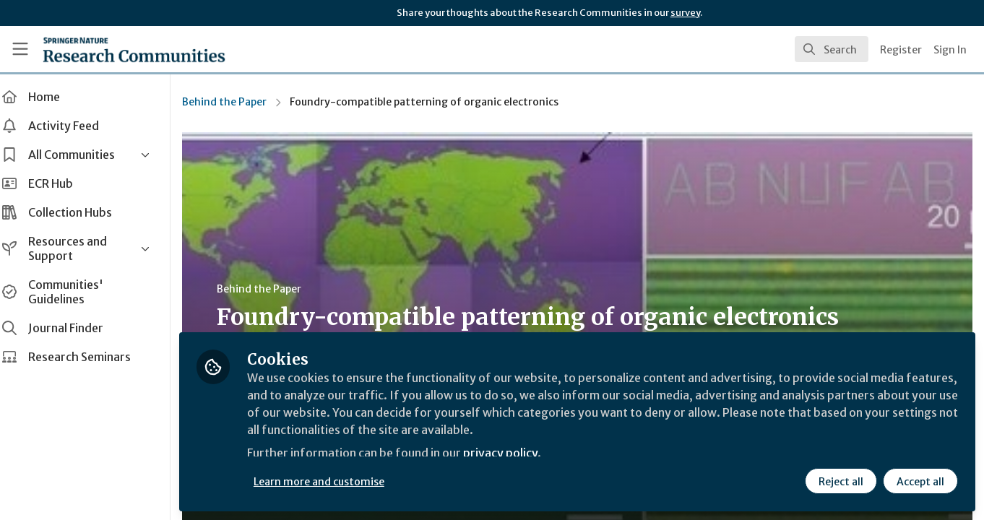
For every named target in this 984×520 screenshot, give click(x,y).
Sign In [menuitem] (950, 49)
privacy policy (515, 453)
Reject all (841, 481)
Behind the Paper (239, 101)
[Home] (134, 49)
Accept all (920, 481)
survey (685, 12)
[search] (831, 49)
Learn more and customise (333, 481)
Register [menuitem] (901, 49)
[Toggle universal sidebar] (20, 49)
